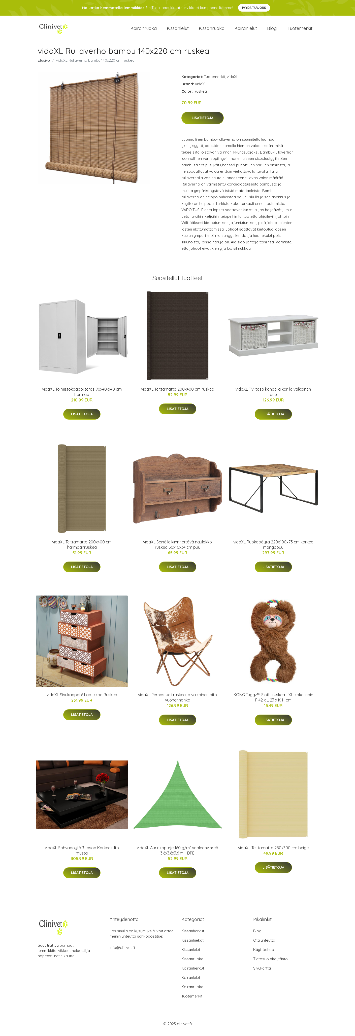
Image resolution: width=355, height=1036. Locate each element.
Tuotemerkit (299, 30)
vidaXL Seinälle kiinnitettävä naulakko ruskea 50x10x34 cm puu (177, 548)
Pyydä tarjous (254, 8)
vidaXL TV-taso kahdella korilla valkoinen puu (273, 395)
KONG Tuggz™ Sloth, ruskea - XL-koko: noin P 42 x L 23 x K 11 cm (273, 701)
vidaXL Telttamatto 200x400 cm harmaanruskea (82, 548)
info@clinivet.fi (122, 951)
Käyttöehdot (264, 953)
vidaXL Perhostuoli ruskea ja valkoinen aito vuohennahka (177, 701)
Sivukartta (262, 971)
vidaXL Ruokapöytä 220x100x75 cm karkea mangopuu (273, 548)
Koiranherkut (192, 971)
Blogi (272, 30)
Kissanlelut (178, 30)
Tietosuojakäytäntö (270, 962)
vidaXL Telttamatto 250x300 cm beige (273, 851)
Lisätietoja (202, 121)
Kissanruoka (211, 30)
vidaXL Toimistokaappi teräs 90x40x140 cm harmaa (82, 395)
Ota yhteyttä (264, 943)
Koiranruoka (144, 30)
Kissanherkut (192, 934)
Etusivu (44, 63)
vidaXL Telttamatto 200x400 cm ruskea (177, 392)
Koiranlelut (246, 30)
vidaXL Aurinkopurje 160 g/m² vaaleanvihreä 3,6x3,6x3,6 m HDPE (177, 854)
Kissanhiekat (192, 943)
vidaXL (232, 80)
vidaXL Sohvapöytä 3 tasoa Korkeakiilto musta (82, 854)
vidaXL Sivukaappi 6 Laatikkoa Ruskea (82, 698)
